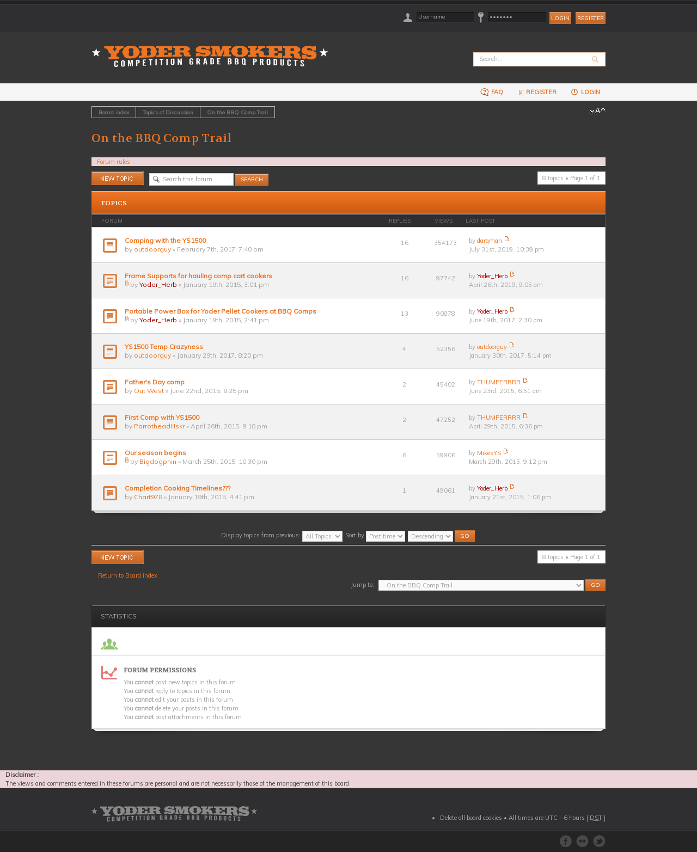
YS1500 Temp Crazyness (164, 346)
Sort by (375, 535)
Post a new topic (117, 178)
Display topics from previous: (282, 535)
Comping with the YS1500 (165, 240)
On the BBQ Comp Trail (237, 112)
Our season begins (155, 453)
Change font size (598, 111)
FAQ (491, 92)
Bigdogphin (157, 461)
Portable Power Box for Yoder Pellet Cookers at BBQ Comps (220, 311)
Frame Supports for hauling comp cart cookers (198, 276)
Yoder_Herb (158, 284)
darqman (489, 240)
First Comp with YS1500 (162, 417)
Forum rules (113, 162)
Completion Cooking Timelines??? (177, 488)
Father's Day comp (155, 382)
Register (590, 18)
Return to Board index (127, 575)
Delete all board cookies (471, 818)
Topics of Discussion (168, 112)
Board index (114, 112)
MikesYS (489, 453)
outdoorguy (152, 249)
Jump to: (362, 585)
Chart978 (148, 497)
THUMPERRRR (499, 382)
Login (585, 92)
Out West (149, 391)
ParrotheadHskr (159, 426)
